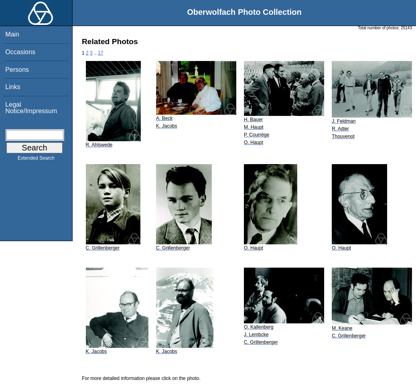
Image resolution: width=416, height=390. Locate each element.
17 (100, 53)
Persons (17, 69)
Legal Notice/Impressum (31, 107)
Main (12, 34)
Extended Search (36, 159)
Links (12, 86)
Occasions (20, 52)
